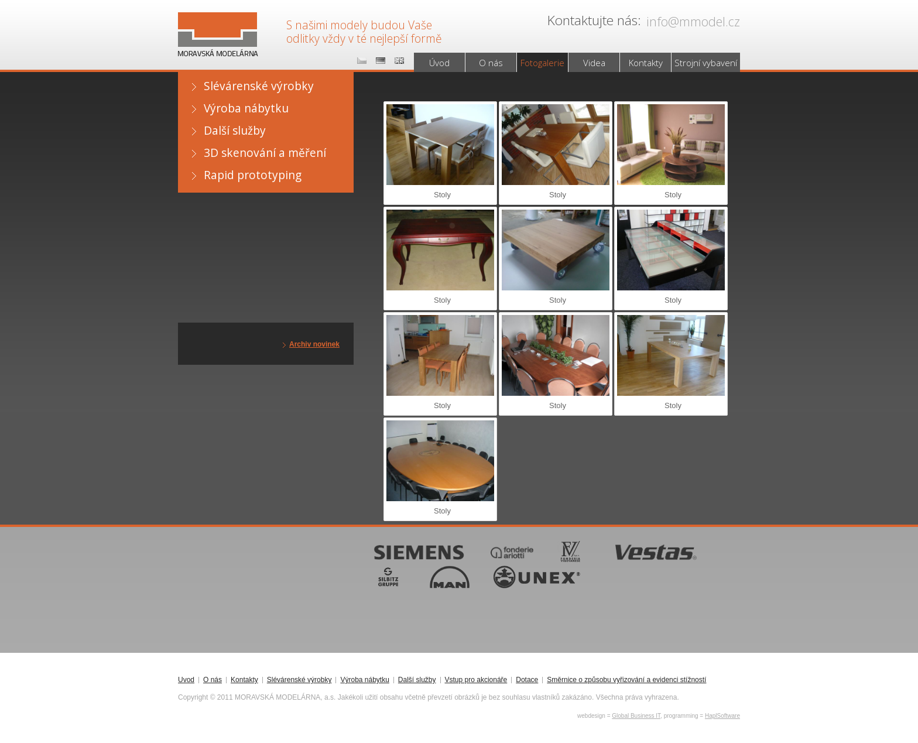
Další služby (235, 130)
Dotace (527, 680)
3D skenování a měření (265, 152)
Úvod (439, 63)
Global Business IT (636, 716)
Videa (594, 63)
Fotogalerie (542, 63)
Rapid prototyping (253, 175)
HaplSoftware (722, 716)
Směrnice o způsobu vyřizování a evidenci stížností (626, 680)
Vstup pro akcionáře (476, 680)
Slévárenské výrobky (259, 86)
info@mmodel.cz (693, 21)
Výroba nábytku (246, 108)
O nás (491, 63)
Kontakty (646, 63)
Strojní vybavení (705, 63)
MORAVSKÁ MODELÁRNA (216, 24)
